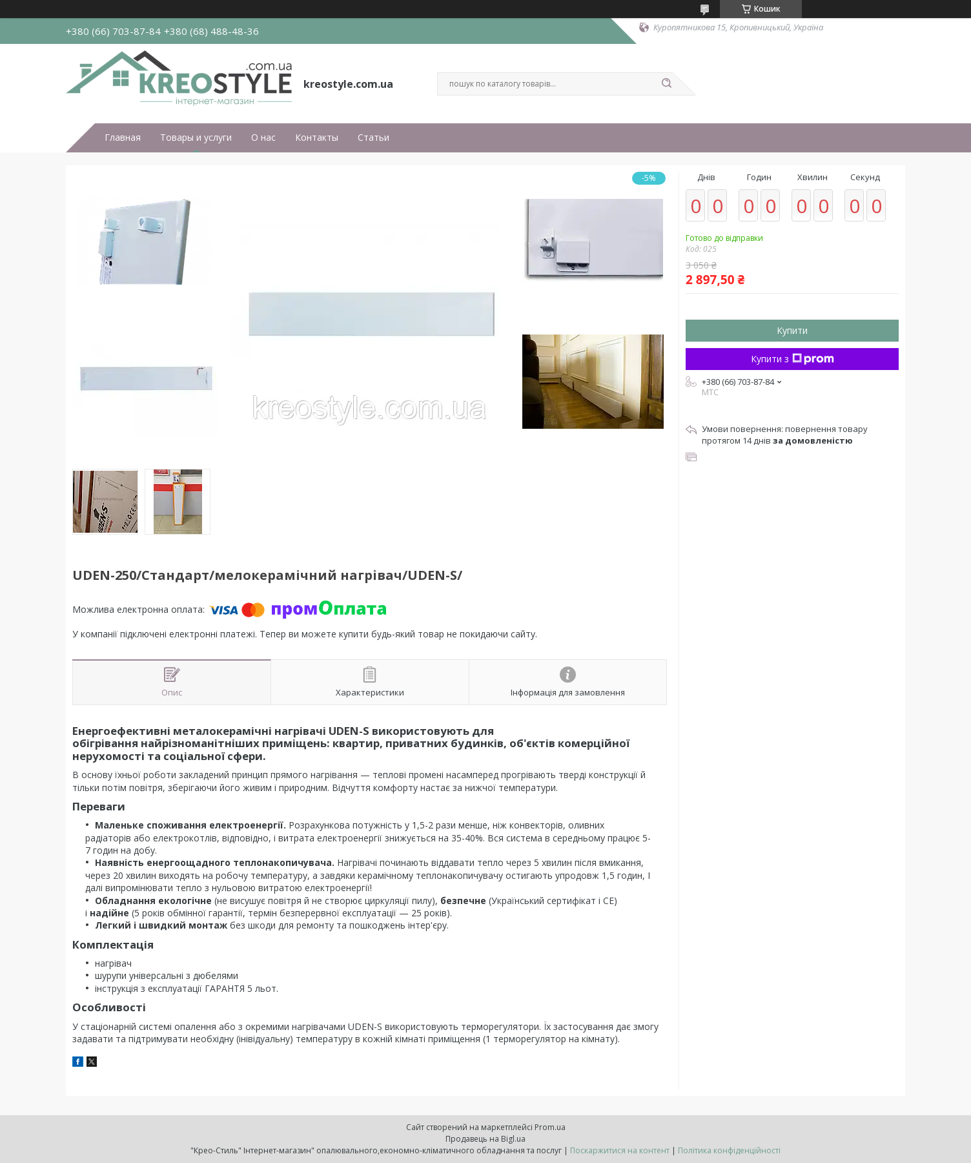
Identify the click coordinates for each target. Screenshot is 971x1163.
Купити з (792, 359)
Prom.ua (550, 1127)
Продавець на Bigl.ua (485, 1138)
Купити (792, 330)
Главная (123, 137)
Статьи (373, 137)
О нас (263, 137)
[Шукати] (666, 84)
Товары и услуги (196, 137)
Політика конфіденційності (729, 1150)
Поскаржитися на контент (619, 1150)
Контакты (316, 137)
